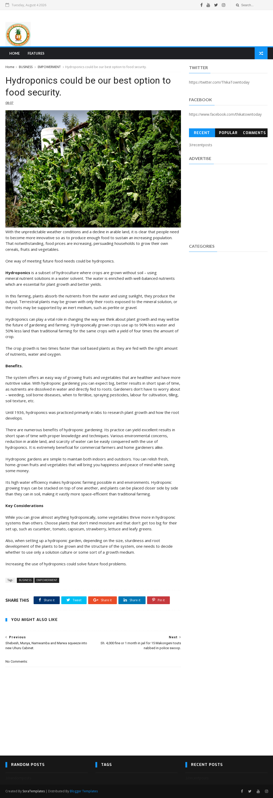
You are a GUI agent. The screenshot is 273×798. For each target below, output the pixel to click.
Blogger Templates (84, 791)
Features (36, 53)
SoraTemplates (33, 791)
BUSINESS (26, 67)
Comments (254, 132)
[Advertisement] (173, 28)
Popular (228, 132)
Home (14, 53)
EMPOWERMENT (49, 67)
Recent (202, 132)
